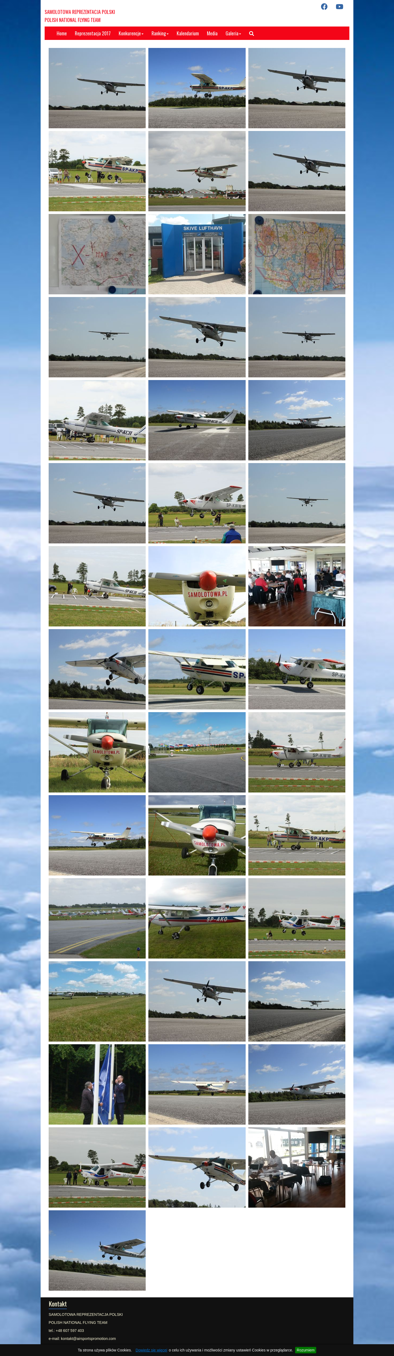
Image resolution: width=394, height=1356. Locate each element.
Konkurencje (131, 33)
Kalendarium (188, 33)
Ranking (160, 33)
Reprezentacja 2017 (93, 33)
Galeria (233, 33)
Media (212, 33)
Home (62, 33)
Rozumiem (306, 1350)
